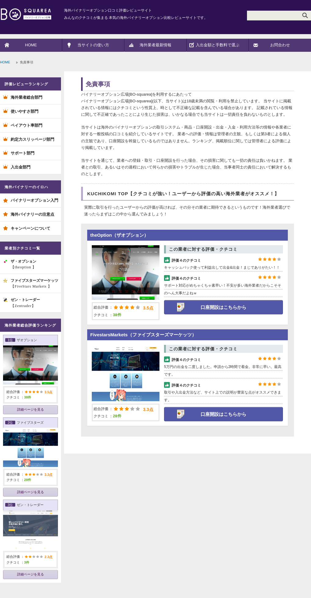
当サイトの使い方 (93, 45)
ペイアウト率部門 (26, 125)
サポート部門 (22, 153)
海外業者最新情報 (155, 45)
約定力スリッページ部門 (32, 139)
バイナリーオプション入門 (34, 200)
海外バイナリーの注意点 (32, 214)
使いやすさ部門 (24, 111)
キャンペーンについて (30, 228)
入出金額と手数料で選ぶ (217, 45)
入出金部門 (20, 167)
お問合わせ (280, 45)
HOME (31, 45)
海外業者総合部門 (26, 97)
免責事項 (98, 84)
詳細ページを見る (30, 409)
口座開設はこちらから (223, 307)
